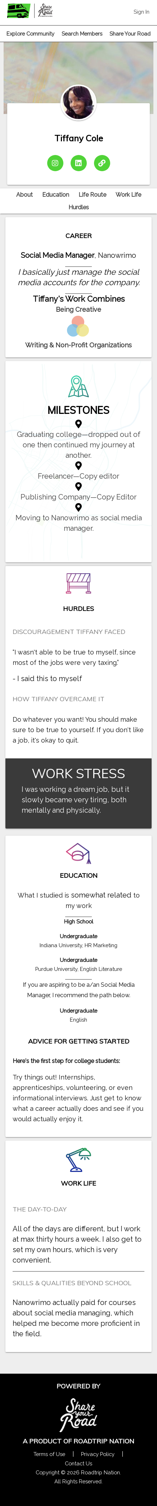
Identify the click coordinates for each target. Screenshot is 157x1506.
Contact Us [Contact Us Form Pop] (78, 1463)
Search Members (82, 34)
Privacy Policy (98, 1454)
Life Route (92, 194)
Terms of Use (49, 1454)
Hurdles (78, 207)
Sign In (141, 12)
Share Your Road (130, 34)
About (24, 194)
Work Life (128, 194)
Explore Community (30, 34)
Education (55, 194)
